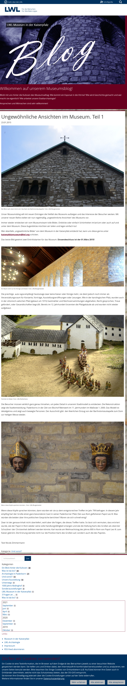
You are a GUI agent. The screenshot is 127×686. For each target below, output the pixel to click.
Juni (4, 608)
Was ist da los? (9, 570)
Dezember (7, 620)
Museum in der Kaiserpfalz (16, 638)
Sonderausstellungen (12, 588)
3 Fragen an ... (8, 594)
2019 (5, 626)
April (5, 611)
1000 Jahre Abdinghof (12, 585)
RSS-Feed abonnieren (14, 649)
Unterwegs (7, 582)
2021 (5, 602)
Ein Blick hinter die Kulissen (14, 567)
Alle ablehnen (97, 682)
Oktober (6, 630)
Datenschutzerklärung (54, 678)
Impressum (9, 645)
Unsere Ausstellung (11, 579)
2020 (5, 617)
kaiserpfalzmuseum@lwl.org (15, 234)
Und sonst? (16, 551)
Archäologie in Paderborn (14, 573)
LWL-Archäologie (12, 642)
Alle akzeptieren (116, 682)
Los (27, 558)
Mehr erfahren (78, 682)
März (5, 614)
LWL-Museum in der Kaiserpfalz (16, 591)
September (8, 605)
